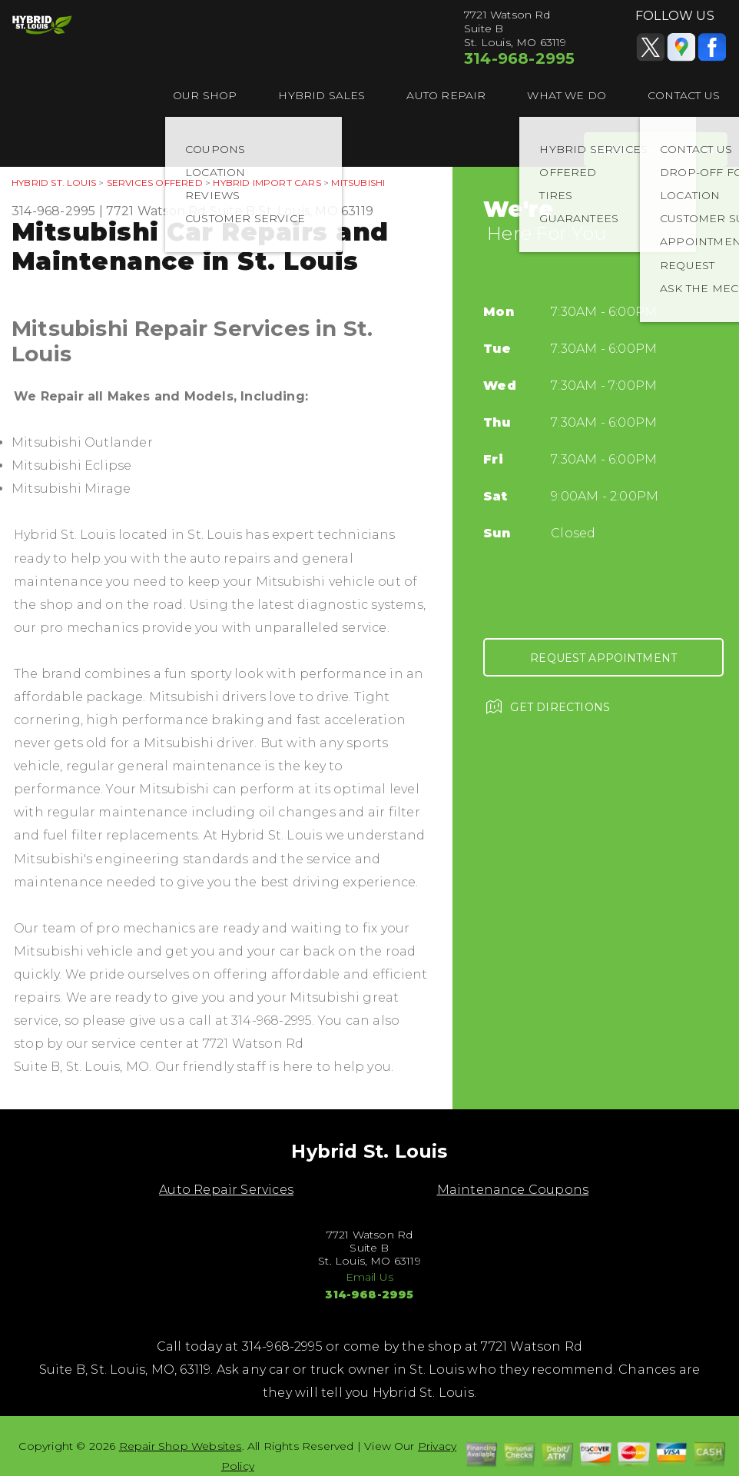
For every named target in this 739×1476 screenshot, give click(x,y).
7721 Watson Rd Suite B (180, 211)
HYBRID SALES (321, 95)
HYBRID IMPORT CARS (266, 182)
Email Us (370, 1277)
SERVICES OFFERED (155, 182)
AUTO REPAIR (445, 95)
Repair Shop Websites (180, 1446)
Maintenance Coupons (513, 1189)
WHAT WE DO (566, 95)
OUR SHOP (205, 95)
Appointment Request (656, 149)
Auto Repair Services (226, 1189)
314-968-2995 (519, 58)
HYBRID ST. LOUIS (54, 182)
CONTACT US (684, 95)
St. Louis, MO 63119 (315, 211)
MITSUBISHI (358, 182)
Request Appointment (603, 658)
